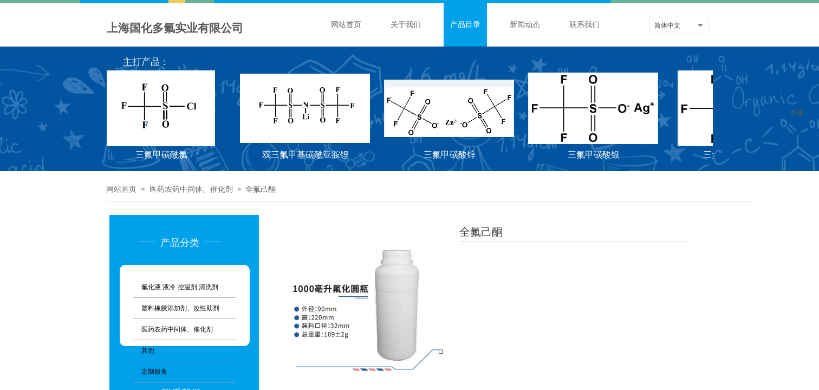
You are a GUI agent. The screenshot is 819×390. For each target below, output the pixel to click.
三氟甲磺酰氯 (163, 154)
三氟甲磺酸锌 (451, 154)
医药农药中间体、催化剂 (191, 189)
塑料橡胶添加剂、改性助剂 (180, 308)
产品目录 (465, 25)
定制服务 (154, 371)
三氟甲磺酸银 (595, 154)
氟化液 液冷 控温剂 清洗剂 (179, 287)
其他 (147, 350)
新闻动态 (525, 25)
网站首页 (346, 25)
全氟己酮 (260, 189)
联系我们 (584, 25)
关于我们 (406, 25)
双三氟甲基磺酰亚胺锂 (307, 154)
